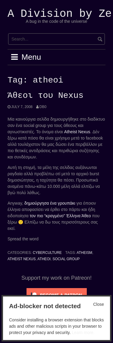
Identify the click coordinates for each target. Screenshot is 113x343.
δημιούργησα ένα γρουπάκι (49, 203)
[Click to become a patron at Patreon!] (57, 294)
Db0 (42, 107)
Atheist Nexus (77, 131)
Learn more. (83, 332)
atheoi (43, 259)
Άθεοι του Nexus (45, 95)
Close (98, 304)
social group (66, 259)
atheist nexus (22, 259)
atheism (84, 253)
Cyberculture (47, 253)
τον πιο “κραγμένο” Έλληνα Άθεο (60, 215)
